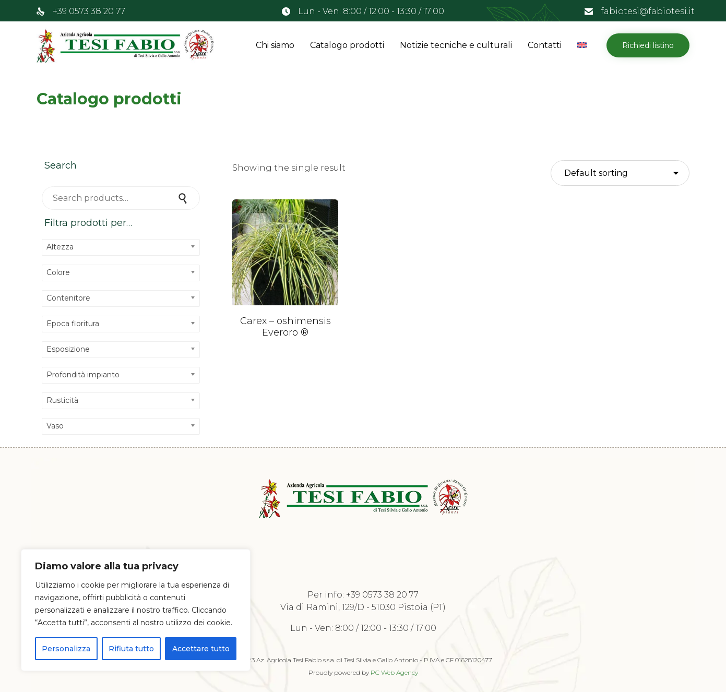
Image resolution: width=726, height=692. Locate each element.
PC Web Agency (394, 672)
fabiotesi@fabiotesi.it (648, 11)
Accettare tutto (201, 648)
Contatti (545, 45)
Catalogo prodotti (347, 45)
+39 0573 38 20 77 (89, 11)
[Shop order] (620, 173)
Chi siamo (275, 45)
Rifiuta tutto (131, 648)
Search (184, 198)
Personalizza (66, 648)
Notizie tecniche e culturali (456, 45)
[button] (647, 45)
